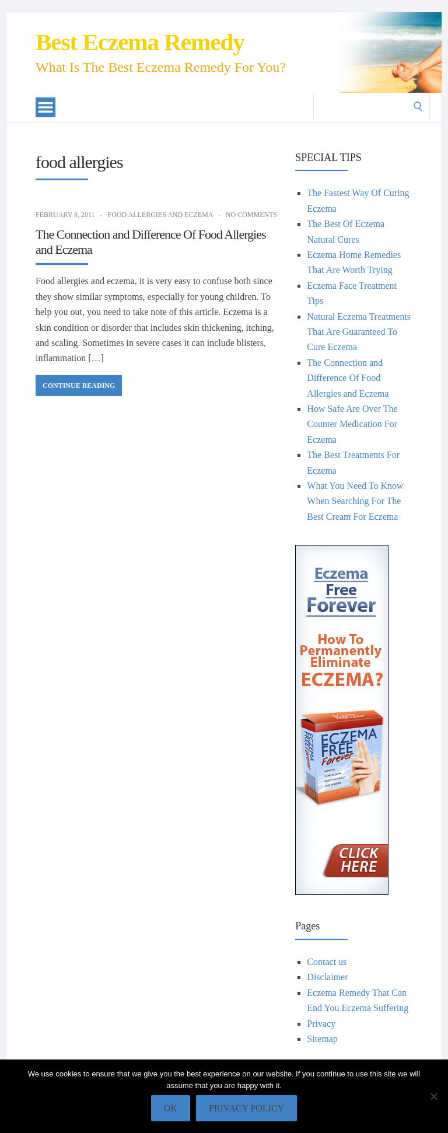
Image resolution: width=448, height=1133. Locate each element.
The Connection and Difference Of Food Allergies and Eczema (347, 378)
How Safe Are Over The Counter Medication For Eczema (352, 424)
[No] (433, 1096)
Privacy (321, 1024)
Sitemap (322, 1039)
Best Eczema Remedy (140, 42)
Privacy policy (246, 1108)
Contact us (326, 962)
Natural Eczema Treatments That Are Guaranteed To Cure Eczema (359, 332)
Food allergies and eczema (159, 215)
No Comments (251, 215)
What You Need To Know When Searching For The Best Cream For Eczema (355, 501)
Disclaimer (327, 977)
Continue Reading (79, 386)
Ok (170, 1108)
